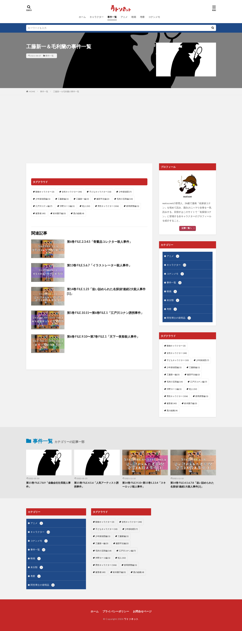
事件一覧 (112, 16)
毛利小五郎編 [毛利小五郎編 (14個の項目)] (125, 199)
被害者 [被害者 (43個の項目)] (40, 213)
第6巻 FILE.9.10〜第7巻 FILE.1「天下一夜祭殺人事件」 (103, 336)
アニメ (124, 16)
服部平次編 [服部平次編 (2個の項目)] (102, 199)
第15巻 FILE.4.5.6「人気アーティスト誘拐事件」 (96, 484)
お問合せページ (142, 611)
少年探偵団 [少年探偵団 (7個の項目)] (125, 191)
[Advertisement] (121, 128)
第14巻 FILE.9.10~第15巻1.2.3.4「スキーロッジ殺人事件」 (144, 484)
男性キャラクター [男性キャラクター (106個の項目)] (108, 206)
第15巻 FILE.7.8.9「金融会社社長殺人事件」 (48, 484)
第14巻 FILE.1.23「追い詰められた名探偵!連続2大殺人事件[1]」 (106, 291)
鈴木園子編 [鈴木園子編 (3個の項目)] (59, 213)
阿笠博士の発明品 (179, 318)
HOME (32, 91)
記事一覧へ (187, 228)
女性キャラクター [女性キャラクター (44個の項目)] (72, 191)
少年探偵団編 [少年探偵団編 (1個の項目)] (42, 199)
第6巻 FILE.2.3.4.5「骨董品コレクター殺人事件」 (99, 241)
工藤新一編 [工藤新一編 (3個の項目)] (82, 199)
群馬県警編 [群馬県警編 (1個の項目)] (132, 206)
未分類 (173, 300)
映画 (133, 16)
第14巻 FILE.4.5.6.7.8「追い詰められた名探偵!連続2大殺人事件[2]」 (192, 484)
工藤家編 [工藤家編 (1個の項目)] (63, 199)
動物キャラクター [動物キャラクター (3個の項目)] (44, 191)
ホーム (82, 16)
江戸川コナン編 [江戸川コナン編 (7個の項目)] (43, 206)
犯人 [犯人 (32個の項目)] (86, 206)
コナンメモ (154, 16)
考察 (142, 16)
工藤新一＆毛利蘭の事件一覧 (66, 91)
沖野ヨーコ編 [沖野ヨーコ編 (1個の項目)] (67, 206)
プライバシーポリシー (115, 611)
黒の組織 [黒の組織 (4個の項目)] (78, 213)
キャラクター (97, 16)
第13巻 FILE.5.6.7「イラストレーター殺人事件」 (99, 265)
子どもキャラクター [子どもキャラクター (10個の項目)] (100, 191)
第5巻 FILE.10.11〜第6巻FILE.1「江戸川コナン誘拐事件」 (105, 313)
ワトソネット (131, 619)
